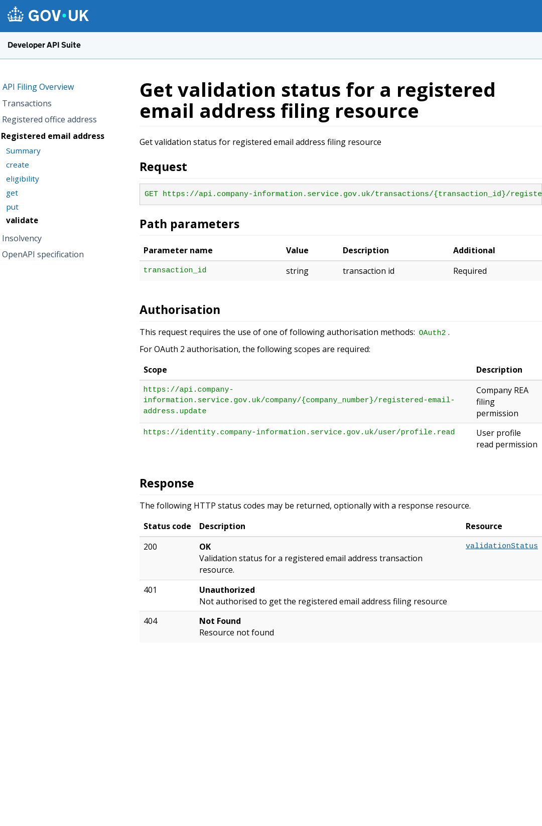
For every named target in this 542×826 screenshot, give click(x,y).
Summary (23, 150)
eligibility (22, 179)
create (17, 164)
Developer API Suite (44, 45)
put (12, 207)
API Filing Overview (38, 86)
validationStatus (502, 546)
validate (22, 220)
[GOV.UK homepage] (48, 15)
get (12, 193)
